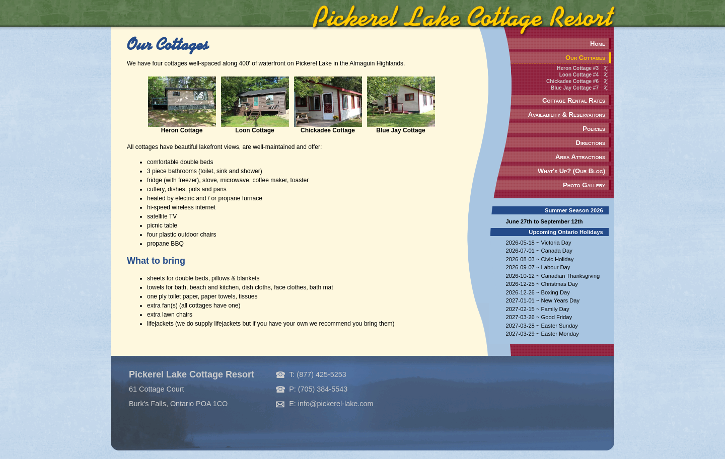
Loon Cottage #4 (579, 75)
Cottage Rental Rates (573, 100)
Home (597, 43)
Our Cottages (585, 57)
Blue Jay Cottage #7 (575, 88)
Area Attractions (580, 157)
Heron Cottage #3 (578, 68)
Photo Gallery (584, 185)
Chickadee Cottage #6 (572, 81)
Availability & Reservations (566, 114)
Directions (590, 142)
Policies (594, 128)
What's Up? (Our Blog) (571, 171)
